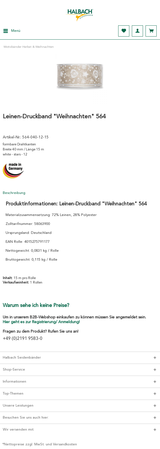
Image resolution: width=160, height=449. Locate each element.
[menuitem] (10, 31)
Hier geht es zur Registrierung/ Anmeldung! (41, 322)
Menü (11, 30)
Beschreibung (14, 193)
